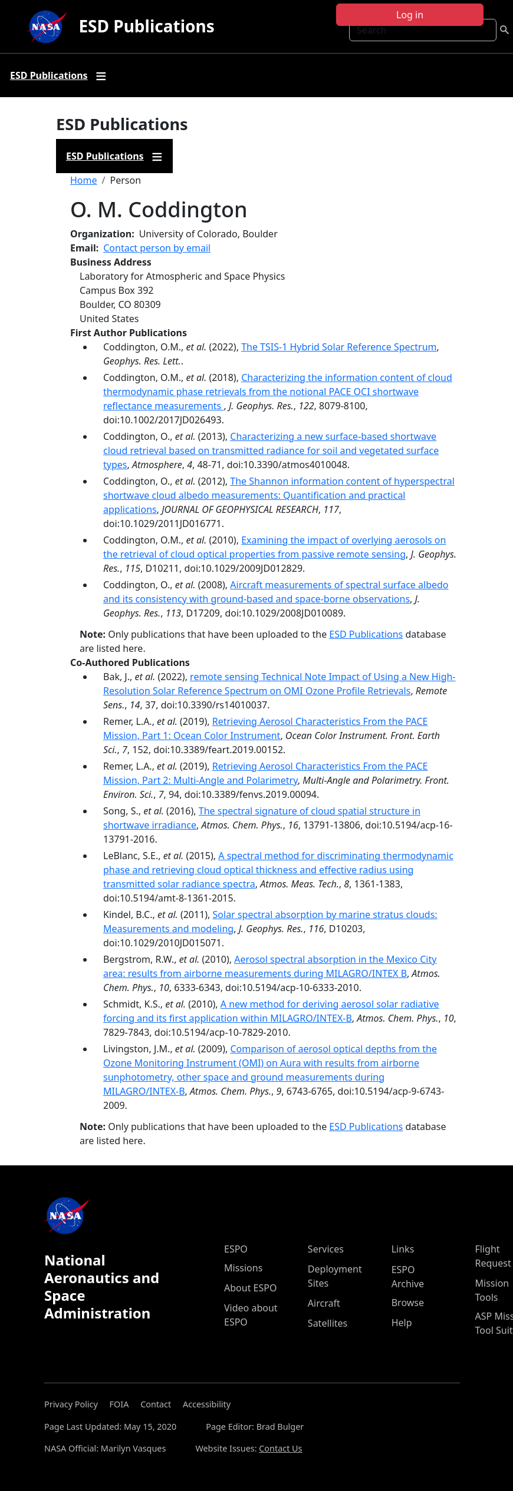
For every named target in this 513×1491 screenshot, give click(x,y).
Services (326, 1248)
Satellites (327, 1323)
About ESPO (250, 1287)
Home (83, 180)
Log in (409, 14)
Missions (243, 1267)
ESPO (236, 1248)
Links (403, 1248)
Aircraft (324, 1303)
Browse (408, 1302)
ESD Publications (146, 26)
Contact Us (280, 1448)
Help (402, 1322)
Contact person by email (157, 247)
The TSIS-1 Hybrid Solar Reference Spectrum (338, 346)
